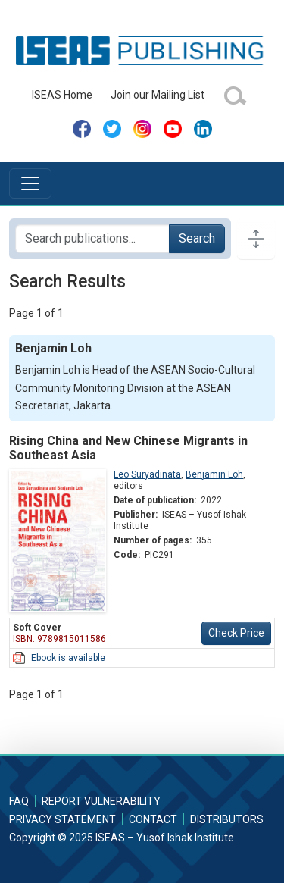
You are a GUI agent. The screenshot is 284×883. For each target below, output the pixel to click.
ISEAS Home (62, 95)
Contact (153, 819)
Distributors (227, 819)
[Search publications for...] (92, 238)
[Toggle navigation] (30, 183)
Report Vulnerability (101, 801)
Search (197, 238)
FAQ (19, 801)
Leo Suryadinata (147, 474)
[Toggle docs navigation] (256, 238)
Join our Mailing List (157, 95)
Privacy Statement (62, 819)
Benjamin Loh (214, 474)
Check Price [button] (236, 633)
